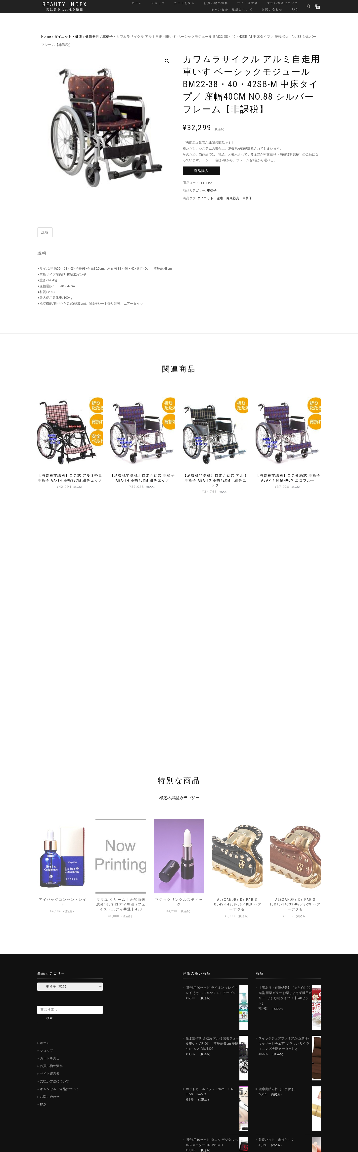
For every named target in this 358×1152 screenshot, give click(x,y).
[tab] (45, 232)
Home (46, 36)
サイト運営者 (247, 3)
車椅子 (107, 36)
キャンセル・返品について (232, 9)
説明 (45, 232)
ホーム (137, 3)
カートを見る (184, 3)
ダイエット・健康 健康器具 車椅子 (224, 198)
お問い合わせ (272, 9)
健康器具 (92, 36)
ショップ (158, 3)
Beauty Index (64, 4)
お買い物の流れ (216, 3)
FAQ (295, 9)
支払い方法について (282, 3)
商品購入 (201, 171)
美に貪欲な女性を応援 (65, 9)
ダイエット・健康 (68, 36)
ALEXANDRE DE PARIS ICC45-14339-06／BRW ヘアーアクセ (295, 904)
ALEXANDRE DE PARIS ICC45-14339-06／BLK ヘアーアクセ (237, 904)
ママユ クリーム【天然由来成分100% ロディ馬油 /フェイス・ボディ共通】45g (121, 904)
